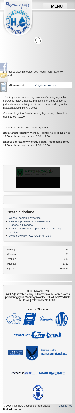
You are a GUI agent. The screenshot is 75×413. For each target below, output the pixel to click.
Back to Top (65, 405)
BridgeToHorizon (12, 409)
